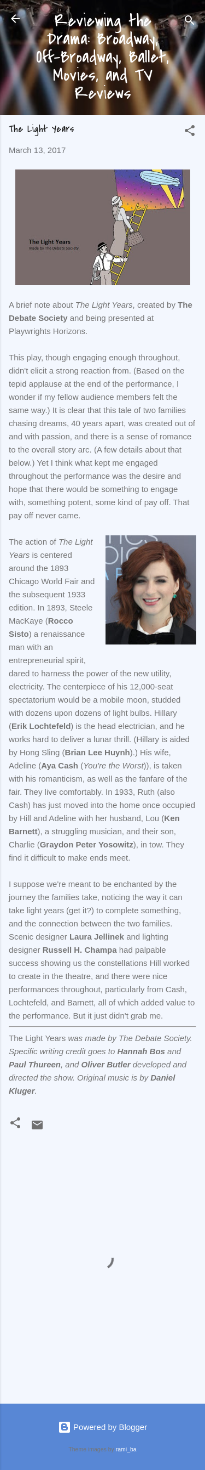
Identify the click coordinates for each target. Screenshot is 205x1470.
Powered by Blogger (102, 1427)
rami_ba (126, 1449)
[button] (189, 132)
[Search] (189, 22)
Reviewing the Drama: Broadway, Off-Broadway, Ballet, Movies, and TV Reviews (102, 57)
